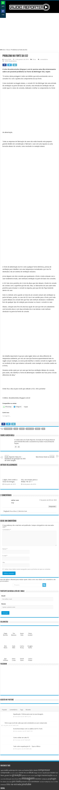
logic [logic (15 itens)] (39, 745)
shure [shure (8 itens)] (52, 752)
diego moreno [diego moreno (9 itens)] (38, 743)
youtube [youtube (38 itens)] (26, 754)
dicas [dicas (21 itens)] (31, 742)
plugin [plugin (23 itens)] (53, 749)
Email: (3, 566)
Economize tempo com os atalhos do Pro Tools (27, 699)
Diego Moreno (5, 604)
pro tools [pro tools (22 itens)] (16, 751)
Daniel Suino (22, 629)
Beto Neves (5, 617)
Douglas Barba (30, 617)
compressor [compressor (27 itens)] (44, 740)
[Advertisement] (29, 31)
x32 (43, 399)
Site (3, 532)
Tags (21, 680)
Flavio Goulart (30, 604)
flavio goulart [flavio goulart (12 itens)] (5, 745)
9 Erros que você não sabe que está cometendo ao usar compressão (26, 693)
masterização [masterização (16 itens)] (46, 745)
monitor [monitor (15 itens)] (38, 749)
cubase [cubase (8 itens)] (17, 743)
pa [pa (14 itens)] (49, 749)
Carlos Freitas (30, 629)
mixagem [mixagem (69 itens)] (28, 748)
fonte (22, 399)
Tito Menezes (13, 604)
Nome (4, 519)
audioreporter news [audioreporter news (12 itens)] (15, 740)
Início (2, 50)
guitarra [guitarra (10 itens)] (24, 745)
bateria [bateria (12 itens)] (27, 740)
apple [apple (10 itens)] (2, 740)
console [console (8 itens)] (12, 743)
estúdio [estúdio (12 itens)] (52, 743)
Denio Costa (14, 629)
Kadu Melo (13, 617)
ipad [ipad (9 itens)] (36, 745)
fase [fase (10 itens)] (56, 743)
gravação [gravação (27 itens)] (17, 745)
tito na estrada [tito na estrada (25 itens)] (13, 754)
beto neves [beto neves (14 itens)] (33, 740)
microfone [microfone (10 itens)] (15, 749)
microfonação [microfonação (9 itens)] (7, 749)
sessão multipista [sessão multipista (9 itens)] (45, 752)
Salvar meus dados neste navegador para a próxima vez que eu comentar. (28, 539)
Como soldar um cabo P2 (21, 707)
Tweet (26, 377)
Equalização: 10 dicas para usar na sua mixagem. (28, 684)
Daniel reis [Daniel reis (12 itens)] (22, 743)
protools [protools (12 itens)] (24, 752)
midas (38, 399)
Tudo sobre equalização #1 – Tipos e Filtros (26, 716)
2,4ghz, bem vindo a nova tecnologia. (9, 451)
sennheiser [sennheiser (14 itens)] (35, 752)
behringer (8, 399)
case (16, 399)
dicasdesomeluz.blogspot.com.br (19, 69)
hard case (30, 399)
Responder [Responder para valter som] (52, 476)
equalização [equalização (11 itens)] (46, 743)
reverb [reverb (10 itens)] (29, 752)
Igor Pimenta (5, 629)
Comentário (6, 499)
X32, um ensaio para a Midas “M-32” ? (29, 451)
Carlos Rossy (22, 617)
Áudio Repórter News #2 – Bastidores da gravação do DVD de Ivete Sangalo (16, 428)
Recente (28, 680)
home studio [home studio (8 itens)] (30, 745)
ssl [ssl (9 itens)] (55, 752)
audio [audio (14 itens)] (6, 740)
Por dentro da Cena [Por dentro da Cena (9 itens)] (6, 752)
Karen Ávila (7, 59)
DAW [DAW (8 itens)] (27, 743)
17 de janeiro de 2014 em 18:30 (48, 470)
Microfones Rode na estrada (43, 426)
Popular (4, 680)
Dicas (8, 50)
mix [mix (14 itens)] (20, 749)
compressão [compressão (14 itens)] (5, 743)
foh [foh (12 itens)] (11, 745)
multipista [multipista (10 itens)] (45, 749)
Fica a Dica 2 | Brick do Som (18, 481)
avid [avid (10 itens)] (23, 740)
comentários (44, 59)
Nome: (3, 574)
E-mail (4, 526)
